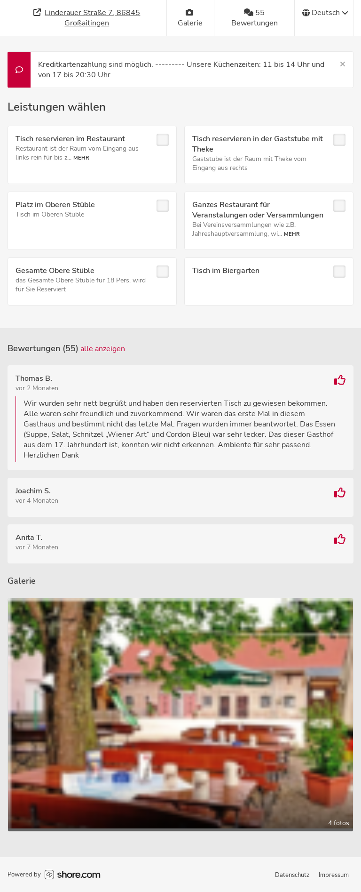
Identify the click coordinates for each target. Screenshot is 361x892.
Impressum (334, 875)
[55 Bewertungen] (254, 18)
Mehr (81, 157)
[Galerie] (190, 18)
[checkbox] (163, 140)
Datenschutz (292, 875)
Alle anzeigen (102, 349)
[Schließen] (342, 64)
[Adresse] (87, 18)
